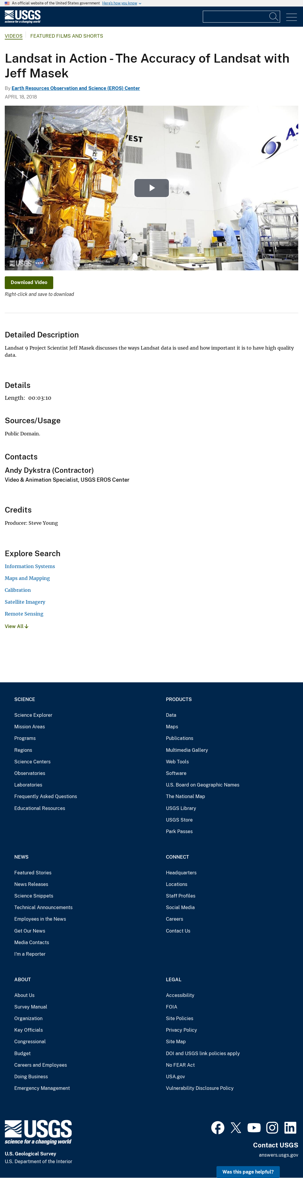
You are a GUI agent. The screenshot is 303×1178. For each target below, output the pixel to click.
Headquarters (181, 873)
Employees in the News (40, 919)
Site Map (176, 1041)
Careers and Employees (40, 1065)
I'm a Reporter (29, 954)
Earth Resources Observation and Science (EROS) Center (76, 88)
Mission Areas (29, 727)
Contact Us (178, 931)
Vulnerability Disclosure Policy (200, 1088)
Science (24, 699)
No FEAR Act (180, 1065)
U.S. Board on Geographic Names (202, 785)
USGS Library (181, 808)
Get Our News (29, 931)
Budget (22, 1053)
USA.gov (175, 1076)
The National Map (185, 796)
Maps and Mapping (27, 578)
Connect (177, 857)
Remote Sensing (24, 614)
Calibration (18, 590)
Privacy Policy (181, 1030)
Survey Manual (30, 1007)
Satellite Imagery (25, 602)
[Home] (22, 22)
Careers (174, 919)
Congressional (30, 1041)
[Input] (241, 17)
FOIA (171, 1007)
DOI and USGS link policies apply (203, 1053)
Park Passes (179, 831)
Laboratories (28, 785)
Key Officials (28, 1030)
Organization (28, 1018)
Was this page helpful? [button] (248, 1172)
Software (176, 773)
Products (179, 699)
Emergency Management (42, 1088)
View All (16, 626)
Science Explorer (33, 715)
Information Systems (30, 566)
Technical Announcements (43, 907)
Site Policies (179, 1018)
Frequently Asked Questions (45, 796)
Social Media (180, 907)
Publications (179, 738)
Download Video (29, 282)
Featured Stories (32, 873)
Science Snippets (33, 896)
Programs (25, 738)
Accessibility (180, 995)
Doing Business (31, 1076)
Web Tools (177, 762)
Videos (14, 36)
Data (171, 715)
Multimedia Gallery (187, 750)
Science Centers (32, 762)
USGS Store (179, 820)
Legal (173, 979)
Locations (176, 884)
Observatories (29, 773)
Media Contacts (31, 942)
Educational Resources (39, 808)
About (22, 979)
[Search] (274, 17)
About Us (24, 995)
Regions (23, 750)
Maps (172, 727)
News (21, 857)
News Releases (31, 884)
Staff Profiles (180, 896)
